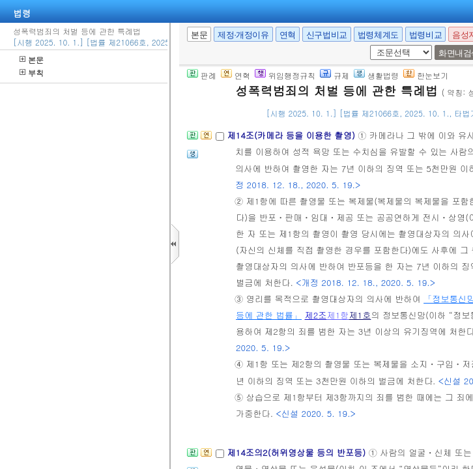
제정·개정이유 (243, 35)
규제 (334, 75)
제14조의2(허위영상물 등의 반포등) (297, 452)
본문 (32, 59)
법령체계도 (378, 35)
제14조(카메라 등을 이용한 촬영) (292, 135)
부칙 (32, 72)
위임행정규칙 (285, 75)
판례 (201, 75)
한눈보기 (425, 75)
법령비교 (425, 35)
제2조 (316, 315)
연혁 (288, 35)
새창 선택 (368, 45)
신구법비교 (326, 35)
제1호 (360, 315)
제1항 (337, 315)
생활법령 (376, 75)
